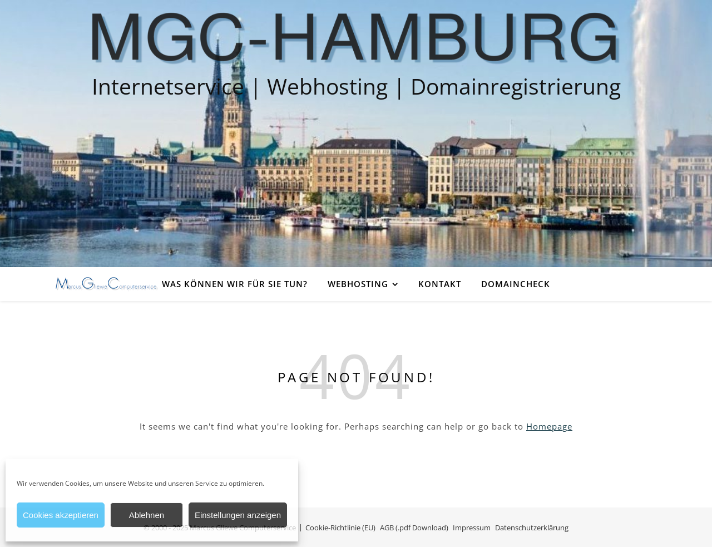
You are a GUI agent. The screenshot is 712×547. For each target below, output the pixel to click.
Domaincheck (515, 283)
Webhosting (358, 283)
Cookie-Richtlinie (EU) (340, 528)
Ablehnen (146, 515)
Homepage (549, 426)
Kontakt (439, 283)
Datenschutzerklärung (531, 528)
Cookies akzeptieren (60, 515)
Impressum (472, 528)
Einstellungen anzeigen (238, 515)
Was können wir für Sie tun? (235, 283)
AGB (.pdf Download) (414, 528)
